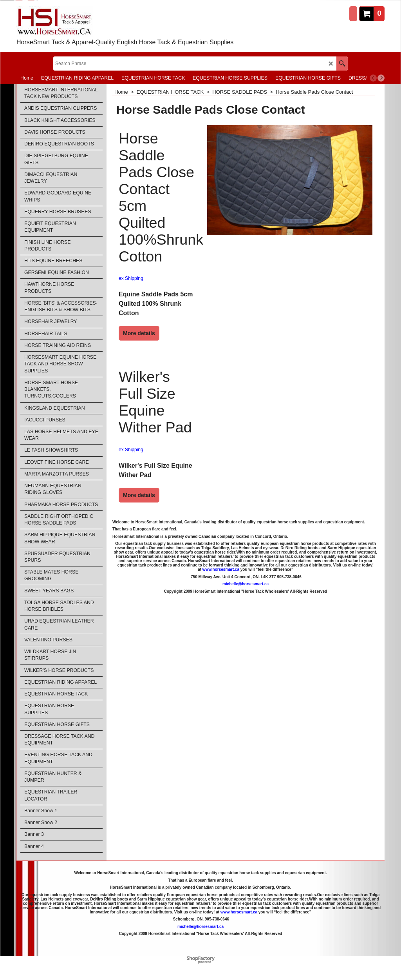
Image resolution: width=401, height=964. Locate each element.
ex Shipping (131, 278)
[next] (381, 78)
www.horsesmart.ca (220, 569)
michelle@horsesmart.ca (245, 584)
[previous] (373, 78)
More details (139, 333)
